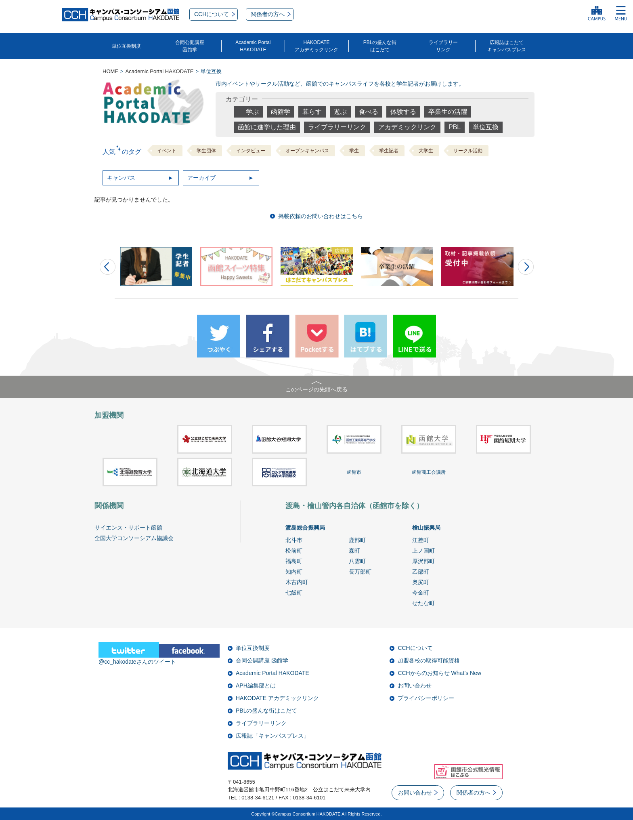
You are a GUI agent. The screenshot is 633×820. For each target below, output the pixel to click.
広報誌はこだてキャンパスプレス (506, 46)
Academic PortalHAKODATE (252, 46)
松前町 (293, 550)
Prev (107, 267)
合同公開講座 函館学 (262, 660)
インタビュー (250, 150)
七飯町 (293, 592)
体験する (403, 111)
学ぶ (252, 111)
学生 (354, 150)
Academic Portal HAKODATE (272, 673)
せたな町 (423, 603)
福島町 (293, 561)
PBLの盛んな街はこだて (380, 46)
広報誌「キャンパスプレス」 (272, 735)
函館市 (354, 472)
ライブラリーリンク (443, 46)
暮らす (312, 111)
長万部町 (360, 571)
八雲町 (357, 561)
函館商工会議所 (429, 472)
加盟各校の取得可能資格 (429, 660)
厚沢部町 (423, 561)
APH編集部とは (256, 685)
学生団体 (206, 150)
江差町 (420, 540)
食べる (368, 111)
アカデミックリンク (407, 127)
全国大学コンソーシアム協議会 (134, 538)
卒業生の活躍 (447, 111)
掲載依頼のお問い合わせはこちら (320, 216)
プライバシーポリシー (426, 698)
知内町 (293, 571)
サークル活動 (467, 150)
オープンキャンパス (307, 150)
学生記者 (388, 150)
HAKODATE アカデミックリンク (277, 698)
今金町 (420, 592)
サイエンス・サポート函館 (128, 527)
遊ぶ (340, 111)
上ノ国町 (423, 550)
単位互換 (486, 127)
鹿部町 (357, 540)
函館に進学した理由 (267, 127)
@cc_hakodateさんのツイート (137, 661)
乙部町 (420, 571)
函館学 (280, 111)
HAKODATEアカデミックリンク (316, 46)
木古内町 (296, 582)
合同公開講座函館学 (189, 46)
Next (526, 267)
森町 (354, 550)
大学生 (426, 150)
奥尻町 (420, 582)
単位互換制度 (126, 46)
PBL (455, 127)
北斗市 (293, 540)
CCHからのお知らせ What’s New (439, 673)
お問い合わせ (415, 685)
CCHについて (415, 648)
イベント (166, 150)
